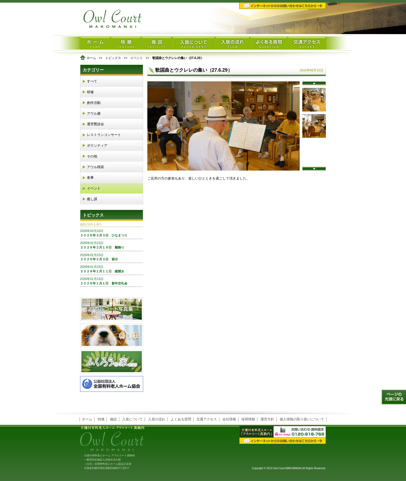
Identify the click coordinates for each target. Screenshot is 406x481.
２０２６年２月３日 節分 (111, 257)
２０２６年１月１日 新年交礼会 (111, 281)
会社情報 (229, 419)
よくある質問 (181, 419)
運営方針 (267, 419)
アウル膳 (94, 113)
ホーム (91, 58)
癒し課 (92, 199)
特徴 (101, 419)
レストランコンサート (104, 135)
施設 (113, 419)
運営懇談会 (95, 124)
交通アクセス (206, 419)
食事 (90, 177)
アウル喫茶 (95, 167)
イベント (136, 58)
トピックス (113, 58)
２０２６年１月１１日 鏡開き (111, 269)
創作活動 (94, 103)
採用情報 (248, 419)
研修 (90, 92)
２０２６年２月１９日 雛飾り (111, 245)
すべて (92, 81)
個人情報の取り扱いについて (302, 419)
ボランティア (97, 145)
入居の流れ (156, 419)
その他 (92, 156)
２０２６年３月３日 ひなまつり (111, 233)
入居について (132, 419)
